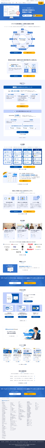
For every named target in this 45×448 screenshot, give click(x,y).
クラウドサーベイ (4, 436)
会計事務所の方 (32, 0)
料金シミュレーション (21, 412)
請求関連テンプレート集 (29, 419)
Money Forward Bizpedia (29, 404)
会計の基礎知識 (28, 406)
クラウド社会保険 (3, 432)
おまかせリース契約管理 (12, 405)
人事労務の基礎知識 (29, 408)
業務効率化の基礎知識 (29, 413)
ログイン (42, 0)
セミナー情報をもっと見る (22, 364)
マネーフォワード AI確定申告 (4, 409)
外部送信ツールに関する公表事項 (32, 441)
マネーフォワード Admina (12, 411)
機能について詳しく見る (22, 169)
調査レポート (36, 405)
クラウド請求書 (3, 410)
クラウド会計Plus (4, 405)
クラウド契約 (11, 407)
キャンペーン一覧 (36, 404)
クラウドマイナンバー (4, 434)
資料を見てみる (22, 106)
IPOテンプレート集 (28, 424)
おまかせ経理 (11, 403)
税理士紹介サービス (20, 405)
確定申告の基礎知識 (29, 407)
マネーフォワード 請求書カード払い (13, 420)
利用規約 (18, 441)
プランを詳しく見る (22, 134)
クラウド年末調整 (3, 431)
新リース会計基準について (12, 416)
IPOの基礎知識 (28, 411)
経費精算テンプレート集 (29, 420)
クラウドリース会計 (4, 406)
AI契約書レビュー (24, 2)
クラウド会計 (3, 404)
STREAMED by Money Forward (13, 423)
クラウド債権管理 (4, 413)
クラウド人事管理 (3, 426)
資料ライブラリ (36, 403)
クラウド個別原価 (3, 419)
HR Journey (36, 409)
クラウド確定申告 (5, 407)
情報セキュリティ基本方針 (13, 441)
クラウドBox (4, 422)
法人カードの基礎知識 (29, 412)
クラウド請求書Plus (4, 411)
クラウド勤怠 (4, 427)
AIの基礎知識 (28, 417)
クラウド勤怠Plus (4, 428)
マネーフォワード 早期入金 (12, 422)
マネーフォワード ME (37, 406)
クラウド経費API (20, 419)
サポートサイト (20, 403)
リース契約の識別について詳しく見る (22, 184)
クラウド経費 (3, 414)
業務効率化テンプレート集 (29, 425)
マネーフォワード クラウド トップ (5, 0)
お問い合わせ (16, 52)
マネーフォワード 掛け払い (4, 423)
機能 (16, 2)
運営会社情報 (2, 441)
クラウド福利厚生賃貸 (4, 435)
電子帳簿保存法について (12, 414)
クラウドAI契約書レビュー (12, 408)
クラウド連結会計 (3, 420)
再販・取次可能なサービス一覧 (13, 418)
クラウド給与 (3, 430)
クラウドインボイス (4, 417)
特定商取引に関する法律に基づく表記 (24, 441)
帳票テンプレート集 (29, 421)
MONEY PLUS (37, 407)
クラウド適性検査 (3, 437)
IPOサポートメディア (20, 414)
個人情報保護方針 (7, 441)
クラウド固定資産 (3, 418)
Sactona (14, 426)
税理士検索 (20, 406)
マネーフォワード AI (13, 429)
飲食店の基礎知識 (28, 414)
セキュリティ (20, 2)
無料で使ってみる (22, 132)
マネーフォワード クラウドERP (13, 412)
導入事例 (19, 404)
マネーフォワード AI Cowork (13, 428)
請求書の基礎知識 (28, 409)
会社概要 (27, 0)
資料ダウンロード (29, 52)
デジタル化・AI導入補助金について (13, 415)
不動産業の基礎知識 (29, 416)
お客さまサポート (37, 0)
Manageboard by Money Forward (13, 424)
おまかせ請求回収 (12, 404)
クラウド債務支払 (3, 415)
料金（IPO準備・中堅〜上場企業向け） (22, 411)
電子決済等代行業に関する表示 (40, 441)
